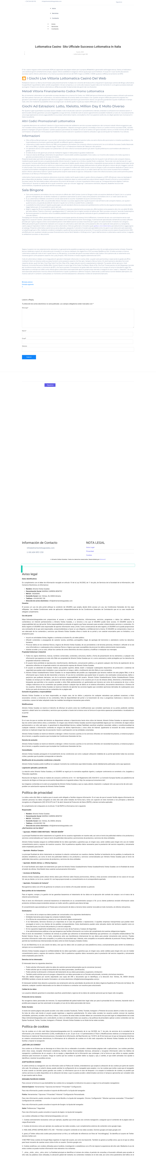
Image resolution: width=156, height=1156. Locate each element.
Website (24, 339)
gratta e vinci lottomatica (102, 219)
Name (24, 323)
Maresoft (103, 552)
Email (24, 331)
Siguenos (50, 378)
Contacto (55, 22)
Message (25, 300)
